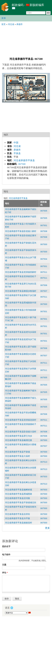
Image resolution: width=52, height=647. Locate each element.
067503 (43, 476)
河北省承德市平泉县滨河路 (17, 498)
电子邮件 (6, 554)
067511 (43, 272)
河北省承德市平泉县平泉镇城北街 (20, 502)
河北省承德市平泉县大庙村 (17, 456)
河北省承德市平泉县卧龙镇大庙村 (20, 432)
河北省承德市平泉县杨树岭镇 (18, 490)
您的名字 (6, 546)
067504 (43, 259)
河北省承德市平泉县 (24, 160)
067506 (43, 285)
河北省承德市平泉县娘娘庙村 (18, 523)
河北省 (17, 146)
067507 (43, 291)
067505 (43, 211)
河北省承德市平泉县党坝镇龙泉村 (20, 420)
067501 (43, 225)
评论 (5, 573)
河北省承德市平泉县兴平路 (17, 518)
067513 (43, 462)
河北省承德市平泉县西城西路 (18, 494)
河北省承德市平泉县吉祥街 (17, 514)
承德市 (17, 149)
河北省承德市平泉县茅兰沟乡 (18, 436)
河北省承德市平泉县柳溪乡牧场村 (20, 291)
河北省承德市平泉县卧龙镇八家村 (20, 231)
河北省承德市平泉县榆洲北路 (18, 440)
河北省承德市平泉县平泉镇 (17, 452)
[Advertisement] (26, 41)
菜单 (3, 18)
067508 (43, 231)
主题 (4, 565)
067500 (21, 164)
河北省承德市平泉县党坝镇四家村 (20, 272)
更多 (47, 528)
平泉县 (17, 153)
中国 (16, 142)
